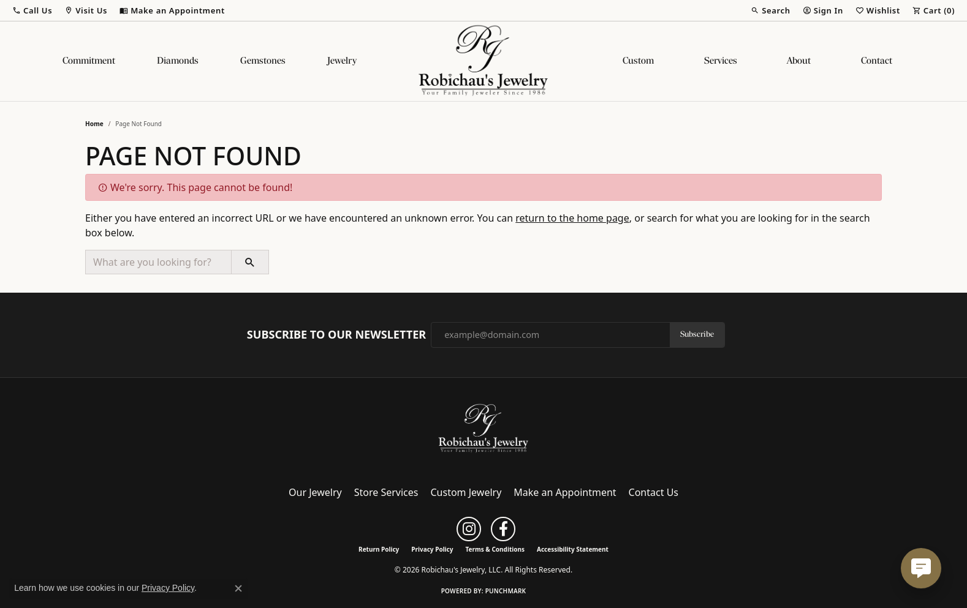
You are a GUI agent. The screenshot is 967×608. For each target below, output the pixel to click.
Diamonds (178, 61)
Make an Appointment (565, 492)
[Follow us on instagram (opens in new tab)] (469, 529)
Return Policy (378, 549)
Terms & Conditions (495, 549)
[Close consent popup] (238, 588)
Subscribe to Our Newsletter (336, 335)
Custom (638, 61)
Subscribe (697, 335)
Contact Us (653, 492)
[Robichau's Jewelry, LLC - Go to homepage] (483, 428)
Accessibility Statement (573, 549)
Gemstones (263, 61)
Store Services (386, 492)
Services (720, 61)
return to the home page (572, 218)
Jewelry (342, 61)
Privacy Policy (432, 549)
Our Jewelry (315, 492)
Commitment (89, 61)
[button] (32, 10)
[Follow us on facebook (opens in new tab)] (503, 529)
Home (94, 123)
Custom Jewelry (466, 492)
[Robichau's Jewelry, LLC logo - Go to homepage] (483, 61)
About (799, 61)
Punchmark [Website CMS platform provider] (505, 591)
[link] (172, 10)
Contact (876, 61)
